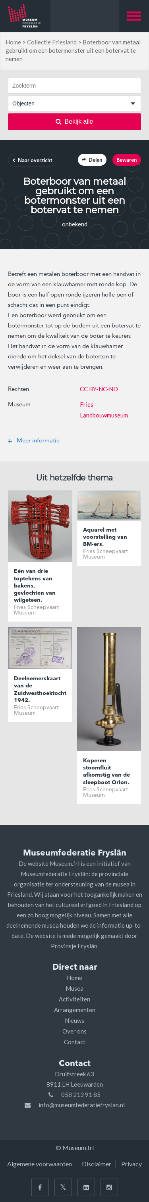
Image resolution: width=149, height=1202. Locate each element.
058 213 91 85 (81, 1094)
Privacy (131, 1164)
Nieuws (74, 1020)
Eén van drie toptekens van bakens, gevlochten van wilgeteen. (35, 585)
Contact (74, 1041)
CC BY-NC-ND (99, 388)
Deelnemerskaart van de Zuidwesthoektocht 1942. (40, 689)
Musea (74, 988)
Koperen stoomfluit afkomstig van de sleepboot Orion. (106, 771)
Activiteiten (74, 999)
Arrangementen (74, 1009)
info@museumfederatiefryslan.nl (82, 1104)
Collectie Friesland (52, 42)
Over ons (74, 1031)
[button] (134, 16)
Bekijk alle (74, 121)
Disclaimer (96, 1164)
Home (13, 42)
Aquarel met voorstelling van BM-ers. (105, 537)
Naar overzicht (32, 160)
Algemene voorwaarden (39, 1164)
